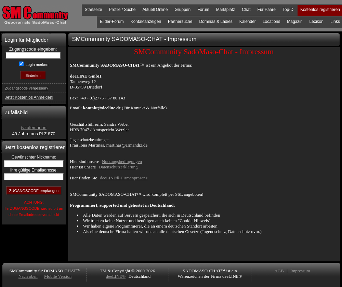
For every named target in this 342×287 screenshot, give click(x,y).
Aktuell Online (155, 9)
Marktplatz (225, 9)
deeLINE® (116, 276)
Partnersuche (180, 21)
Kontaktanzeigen (146, 21)
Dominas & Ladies (215, 21)
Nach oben (28, 276)
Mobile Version (57, 276)
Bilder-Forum (111, 21)
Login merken (37, 65)
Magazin (294, 21)
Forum (203, 9)
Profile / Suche (122, 9)
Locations (271, 21)
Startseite (93, 9)
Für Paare (267, 9)
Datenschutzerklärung (118, 166)
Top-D (287, 9)
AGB (279, 270)
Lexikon (317, 21)
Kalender (247, 21)
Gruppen (182, 9)
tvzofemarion (33, 127)
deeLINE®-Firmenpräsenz (123, 177)
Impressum (300, 270)
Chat (246, 9)
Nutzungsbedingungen (122, 161)
